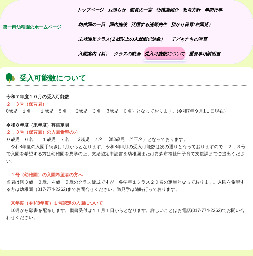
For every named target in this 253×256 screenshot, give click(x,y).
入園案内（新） (94, 53)
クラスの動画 (127, 53)
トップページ (90, 10)
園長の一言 (141, 10)
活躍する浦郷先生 (149, 24)
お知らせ (117, 10)
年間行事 (213, 10)
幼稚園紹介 (167, 10)
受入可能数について (164, 53)
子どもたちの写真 (190, 39)
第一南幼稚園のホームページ (32, 27)
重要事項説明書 (204, 53)
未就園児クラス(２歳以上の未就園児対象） (121, 39)
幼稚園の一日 (91, 24)
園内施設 (118, 24)
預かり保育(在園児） (192, 24)
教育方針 (191, 10)
